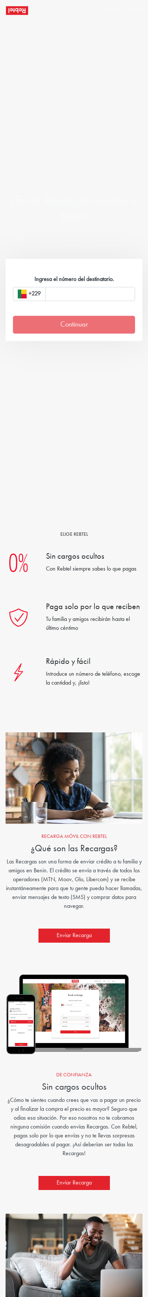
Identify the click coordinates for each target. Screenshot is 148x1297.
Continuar (74, 324)
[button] (108, 10)
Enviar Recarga (74, 936)
